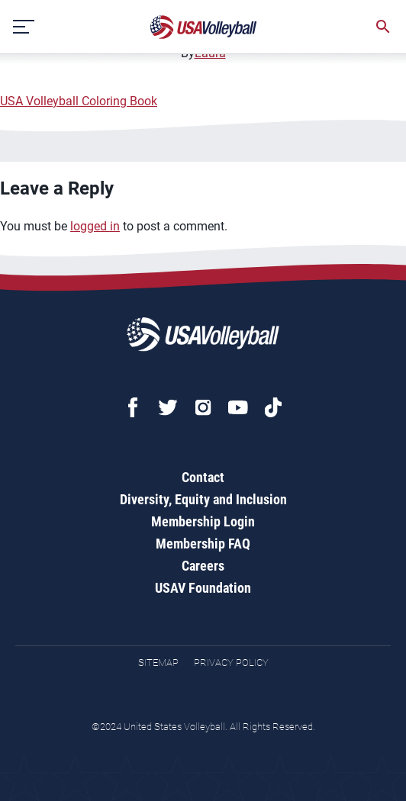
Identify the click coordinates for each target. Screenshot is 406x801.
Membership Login (203, 521)
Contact (203, 477)
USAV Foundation (203, 588)
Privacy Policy (231, 662)
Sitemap (158, 662)
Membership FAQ (203, 544)
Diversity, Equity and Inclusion (203, 499)
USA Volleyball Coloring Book (78, 101)
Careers (203, 566)
